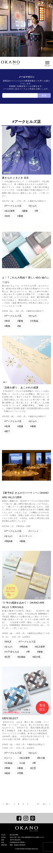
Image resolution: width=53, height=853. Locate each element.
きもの (33, 206)
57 (38, 804)
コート (9, 758)
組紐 (8, 773)
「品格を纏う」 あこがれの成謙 (26, 376)
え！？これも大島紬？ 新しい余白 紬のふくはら (26, 269)
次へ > (46, 804)
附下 (8, 431)
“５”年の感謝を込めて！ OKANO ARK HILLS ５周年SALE (26, 595)
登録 (44, 95)
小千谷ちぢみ (12, 652)
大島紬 (34, 321)
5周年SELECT (26, 708)
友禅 (8, 426)
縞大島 (37, 657)
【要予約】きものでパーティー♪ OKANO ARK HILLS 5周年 (26, 484)
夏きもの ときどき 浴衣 (26, 164)
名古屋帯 (10, 211)
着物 (21, 216)
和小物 (41, 758)
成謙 (21, 426)
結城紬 (22, 657)
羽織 (21, 773)
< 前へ (6, 804)
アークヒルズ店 (13, 206)
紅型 (8, 657)
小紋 (23, 763)
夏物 (25, 211)
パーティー (26, 536)
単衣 (8, 321)
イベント (34, 531)
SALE (8, 641)
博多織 (9, 541)
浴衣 (8, 216)
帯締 (8, 768)
